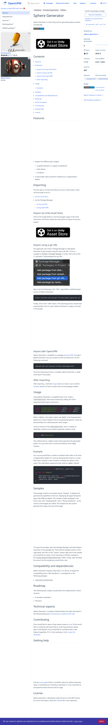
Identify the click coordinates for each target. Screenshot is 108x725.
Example (40, 88)
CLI (104, 3)
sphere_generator (91, 34)
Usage (37, 84)
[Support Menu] (83, 3)
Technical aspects (41, 102)
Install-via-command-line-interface (94, 19)
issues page (43, 682)
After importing (42, 79)
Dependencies (7, 16)
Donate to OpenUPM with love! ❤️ (13, 8)
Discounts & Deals (63, 3)
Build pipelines (8, 24)
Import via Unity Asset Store (46, 69)
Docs (75, 3)
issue (70, 624)
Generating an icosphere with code (62, 614)
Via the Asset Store (41, 197)
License (37, 112)
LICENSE (59, 700)
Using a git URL (42, 204)
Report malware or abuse (93, 95)
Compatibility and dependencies (46, 95)
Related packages (9, 28)
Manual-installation (95, 15)
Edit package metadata (93, 100)
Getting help (39, 109)
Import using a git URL (44, 73)
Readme (5, 13)
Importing (38, 65)
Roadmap (38, 99)
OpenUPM (69, 355)
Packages (49, 3)
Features (38, 62)
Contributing (39, 106)
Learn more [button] (78, 721)
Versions (5, 20)
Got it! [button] (101, 721)
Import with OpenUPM (45, 76)
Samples (38, 92)
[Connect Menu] (94, 3)
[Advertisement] (58, 140)
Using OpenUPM (42, 208)
